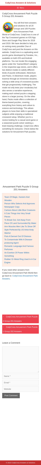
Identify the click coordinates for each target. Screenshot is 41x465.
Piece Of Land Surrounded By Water (20, 223)
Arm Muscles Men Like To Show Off (19, 226)
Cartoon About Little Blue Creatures (19, 210)
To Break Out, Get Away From (17, 220)
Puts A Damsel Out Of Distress (17, 236)
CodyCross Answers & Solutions (20, 2)
